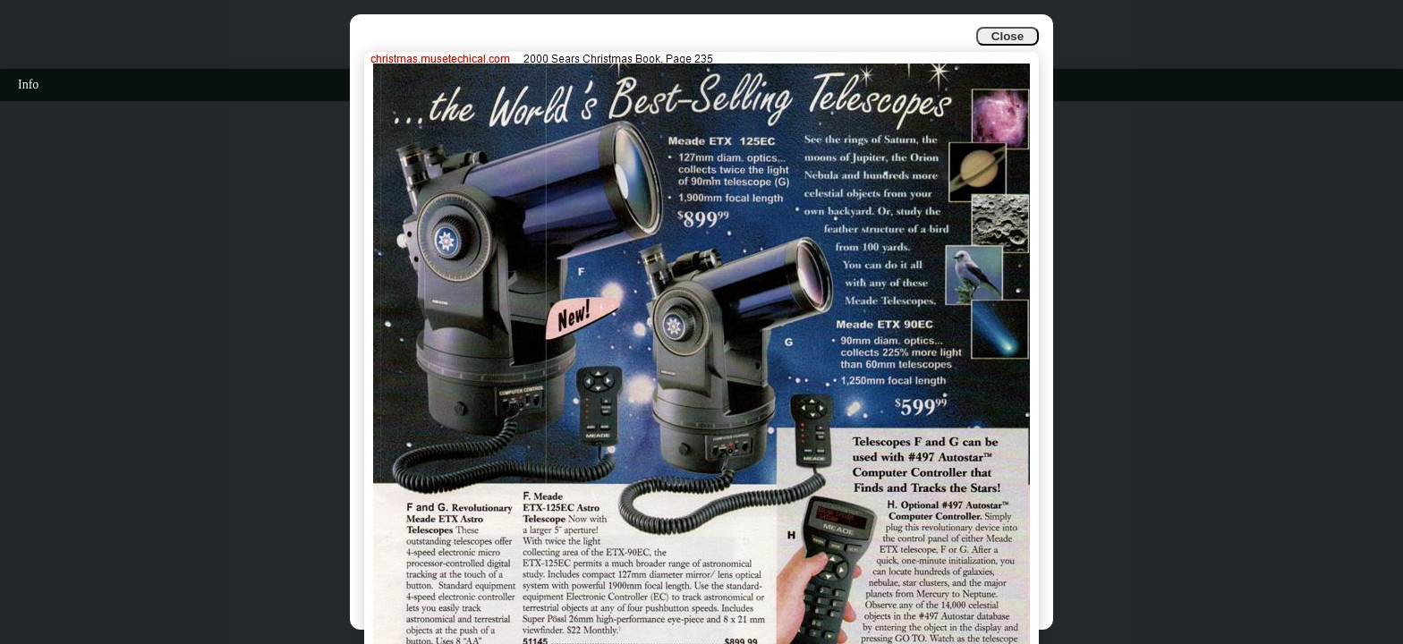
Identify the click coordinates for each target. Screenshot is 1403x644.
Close (1007, 36)
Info (28, 84)
